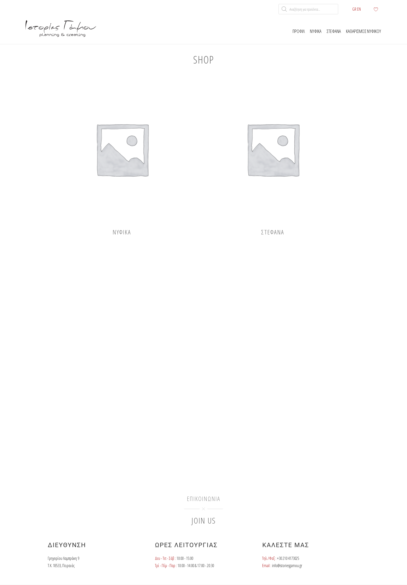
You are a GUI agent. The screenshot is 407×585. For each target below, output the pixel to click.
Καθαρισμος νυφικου (363, 31)
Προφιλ (299, 31)
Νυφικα (315, 31)
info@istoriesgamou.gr (287, 565)
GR (354, 9)
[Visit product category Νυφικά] (122, 155)
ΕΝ (359, 9)
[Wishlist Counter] (379, 9)
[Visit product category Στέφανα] (273, 155)
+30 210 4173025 (288, 558)
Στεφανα (334, 31)
